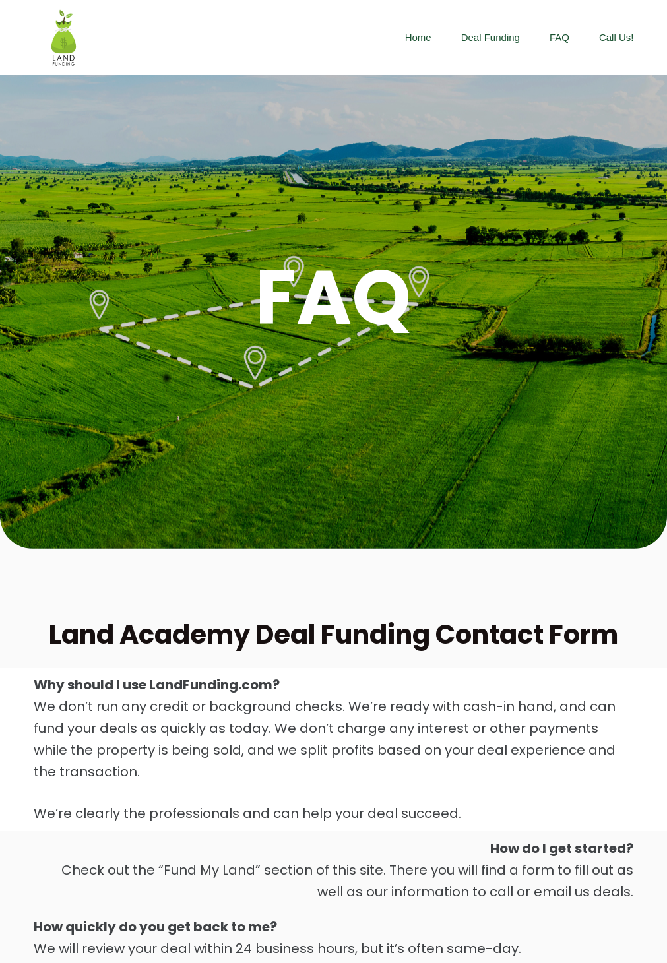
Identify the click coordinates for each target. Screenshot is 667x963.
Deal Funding (490, 37)
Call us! (616, 37)
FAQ (559, 37)
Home (418, 37)
